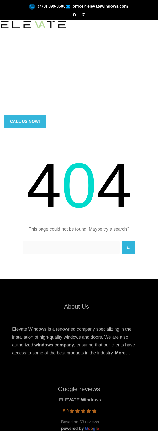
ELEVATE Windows (80, 416)
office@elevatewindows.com (100, 6)
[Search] (128, 247)
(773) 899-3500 (51, 6)
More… (122, 361)
